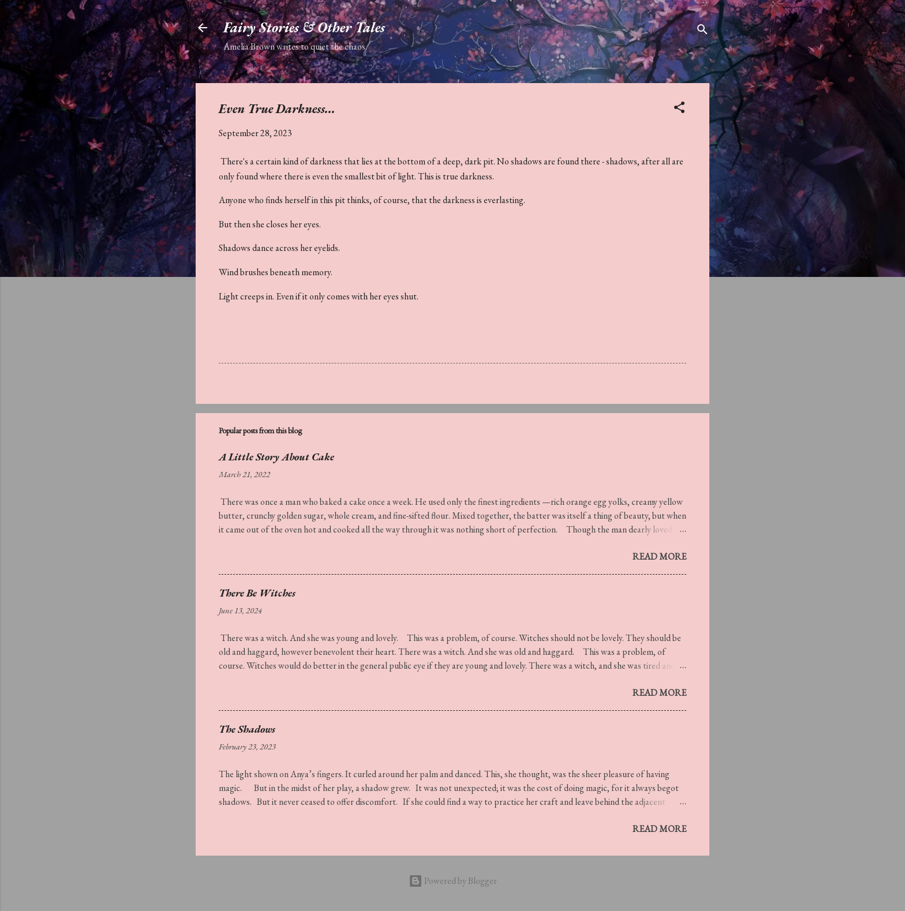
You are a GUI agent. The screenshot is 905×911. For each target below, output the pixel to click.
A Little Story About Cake (276, 456)
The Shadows (247, 729)
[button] (679, 109)
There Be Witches (257, 592)
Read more (659, 556)
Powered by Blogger (453, 881)
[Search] (702, 31)
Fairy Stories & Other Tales (304, 27)
